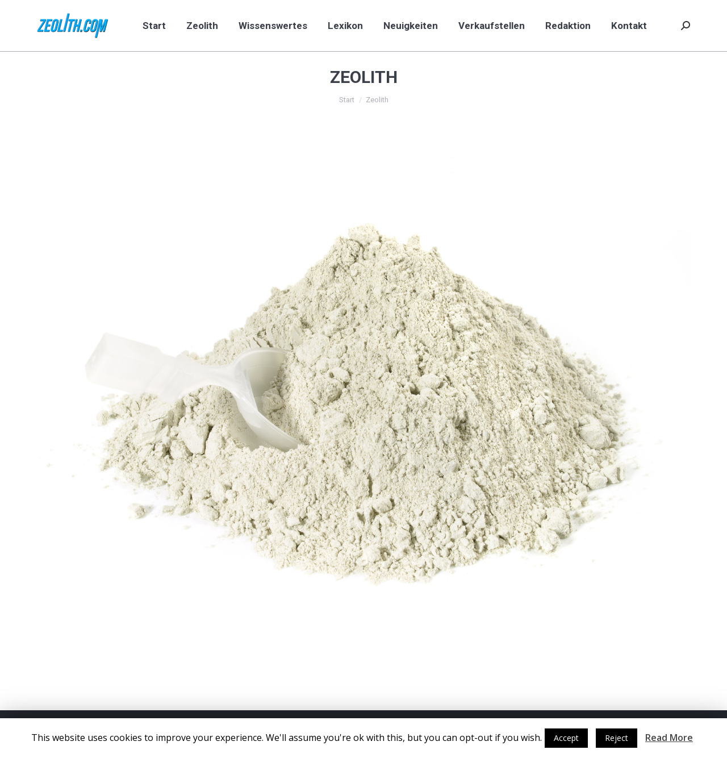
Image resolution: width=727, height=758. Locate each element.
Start (346, 99)
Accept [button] (566, 737)
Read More (669, 737)
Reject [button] (616, 737)
